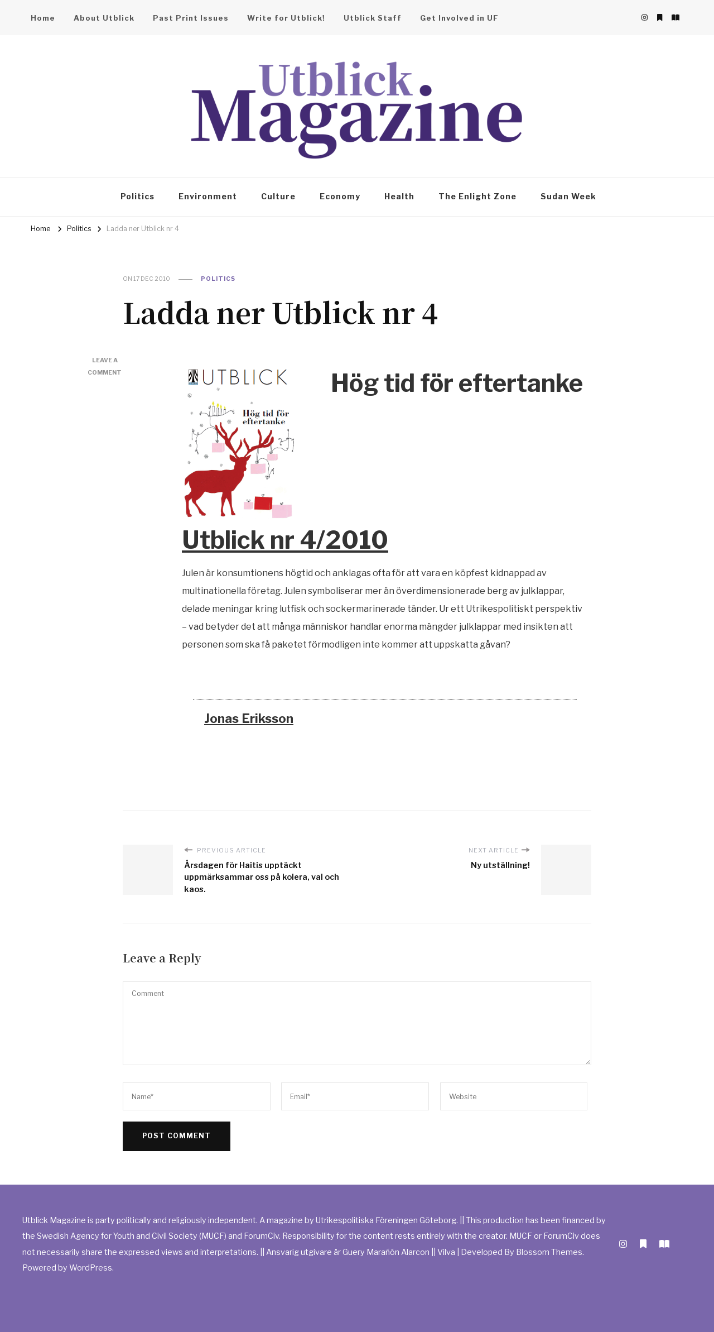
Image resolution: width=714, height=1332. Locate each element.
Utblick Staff (373, 17)
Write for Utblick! (286, 17)
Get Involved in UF (459, 17)
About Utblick (104, 17)
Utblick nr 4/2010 (285, 540)
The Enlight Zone (477, 196)
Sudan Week (568, 196)
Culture (278, 196)
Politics (137, 196)
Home (43, 17)
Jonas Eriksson (248, 718)
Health (399, 196)
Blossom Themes (549, 1252)
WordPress (90, 1267)
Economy (340, 196)
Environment (207, 196)
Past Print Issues (191, 17)
